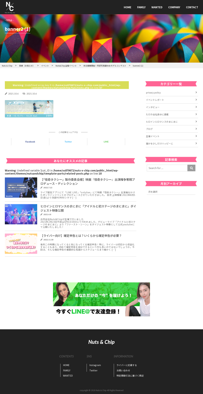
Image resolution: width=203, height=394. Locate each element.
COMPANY (174, 7)
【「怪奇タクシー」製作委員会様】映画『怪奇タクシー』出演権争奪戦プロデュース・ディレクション (87, 181)
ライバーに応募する (127, 365)
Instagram (95, 365)
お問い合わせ (123, 370)
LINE (106, 141)
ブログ (149, 129)
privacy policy (153, 92)
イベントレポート (155, 99)
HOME (127, 7)
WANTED (156, 7)
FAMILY (141, 7)
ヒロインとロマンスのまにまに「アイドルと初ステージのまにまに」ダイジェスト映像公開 (88, 208)
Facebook (30, 141)
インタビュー (153, 107)
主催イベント (153, 136)
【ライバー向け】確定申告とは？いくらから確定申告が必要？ (81, 235)
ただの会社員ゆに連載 (157, 114)
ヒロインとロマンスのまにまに (162, 121)
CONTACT (192, 7)
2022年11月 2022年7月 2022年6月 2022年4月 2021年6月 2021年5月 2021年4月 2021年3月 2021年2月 (171, 192)
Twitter (68, 141)
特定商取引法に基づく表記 (130, 375)
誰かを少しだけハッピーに (159, 143)
